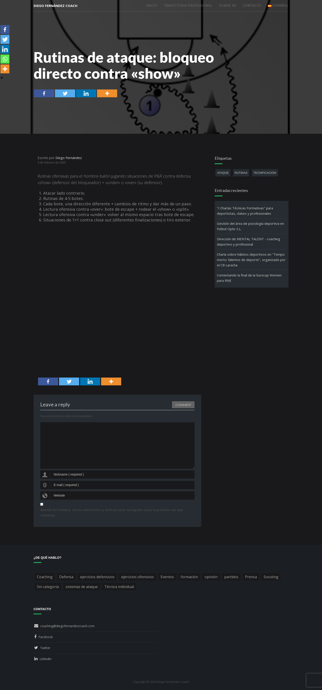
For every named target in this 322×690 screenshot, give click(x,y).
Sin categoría (48, 586)
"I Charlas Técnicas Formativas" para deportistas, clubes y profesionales (245, 211)
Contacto (252, 6)
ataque (223, 172)
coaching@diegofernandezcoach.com (67, 626)
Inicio (151, 6)
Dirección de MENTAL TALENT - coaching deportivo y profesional (248, 241)
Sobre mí (227, 6)
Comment (183, 405)
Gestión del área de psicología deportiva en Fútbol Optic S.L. (250, 226)
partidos (231, 576)
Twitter (45, 648)
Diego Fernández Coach (55, 5)
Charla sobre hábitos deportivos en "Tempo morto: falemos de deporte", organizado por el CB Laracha (251, 259)
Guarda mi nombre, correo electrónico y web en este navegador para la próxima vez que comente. (111, 512)
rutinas (241, 172)
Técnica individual (119, 586)
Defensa (66, 576)
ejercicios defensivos (97, 576)
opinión (211, 576)
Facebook (45, 637)
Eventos (167, 576)
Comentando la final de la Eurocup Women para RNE (249, 278)
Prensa (251, 576)
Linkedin (45, 659)
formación (189, 576)
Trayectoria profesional (188, 6)
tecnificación (265, 172)
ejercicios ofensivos (137, 576)
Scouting (271, 576)
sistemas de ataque (82, 586)
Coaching (45, 576)
